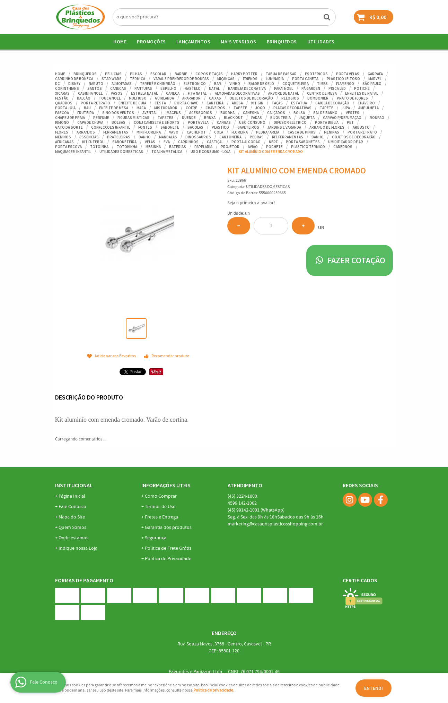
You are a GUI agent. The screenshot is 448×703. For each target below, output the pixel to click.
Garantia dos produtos (168, 527)
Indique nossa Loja (78, 548)
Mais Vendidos (238, 41)
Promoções (151, 41)
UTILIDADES (321, 41)
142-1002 (242, 503)
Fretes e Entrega (161, 517)
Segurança (155, 538)
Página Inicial (72, 496)
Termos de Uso (160, 507)
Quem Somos (72, 527)
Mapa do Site (72, 517)
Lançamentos (193, 41)
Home (119, 41)
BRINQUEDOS (282, 41)
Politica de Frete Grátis (168, 548)
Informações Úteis (166, 485)
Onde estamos (73, 538)
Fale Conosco (72, 507)
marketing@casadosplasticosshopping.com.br (275, 524)
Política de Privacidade (168, 559)
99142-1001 (256, 510)
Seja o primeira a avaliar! (251, 203)
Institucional (74, 485)
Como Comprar (161, 496)
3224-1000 (242, 496)
